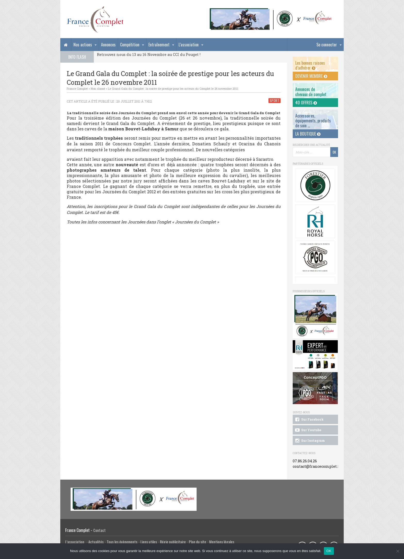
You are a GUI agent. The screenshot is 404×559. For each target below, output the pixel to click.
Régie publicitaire (173, 542)
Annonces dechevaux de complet (310, 91)
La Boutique (308, 134)
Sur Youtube (307, 430)
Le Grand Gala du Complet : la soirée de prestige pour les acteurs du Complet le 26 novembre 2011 (173, 88)
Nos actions (82, 44)
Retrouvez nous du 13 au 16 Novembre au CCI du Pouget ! (148, 54)
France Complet (77, 88)
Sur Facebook (309, 419)
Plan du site (197, 542)
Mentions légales (221, 542)
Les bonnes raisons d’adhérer (310, 65)
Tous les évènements (122, 542)
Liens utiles (148, 542)
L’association (189, 44)
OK (328, 551)
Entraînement (159, 44)
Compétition (129, 44)
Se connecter (326, 44)
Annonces (108, 44)
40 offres (306, 102)
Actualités (96, 542)
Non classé (98, 88)
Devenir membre (311, 76)
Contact (99, 530)
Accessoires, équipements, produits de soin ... (313, 121)
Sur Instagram (309, 440)
